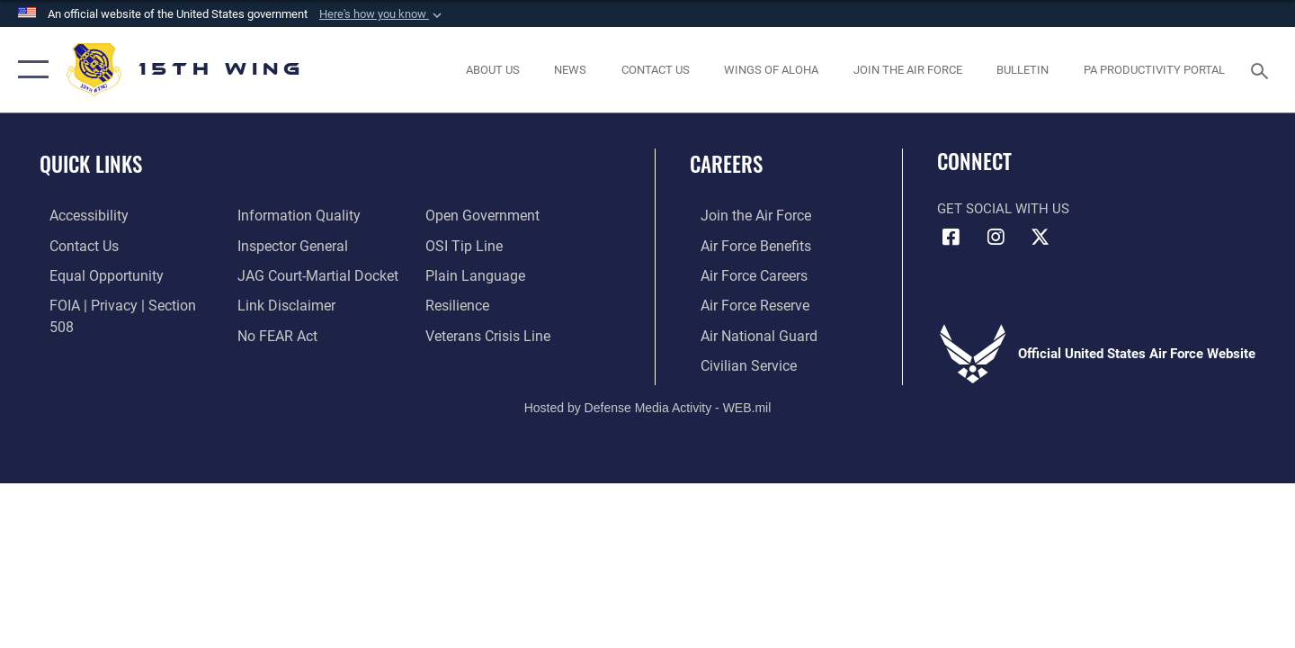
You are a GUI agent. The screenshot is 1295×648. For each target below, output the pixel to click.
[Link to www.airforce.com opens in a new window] (743, 215)
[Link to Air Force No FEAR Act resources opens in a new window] (274, 303)
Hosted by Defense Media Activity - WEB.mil (648, 405)
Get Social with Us (1003, 209)
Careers (726, 163)
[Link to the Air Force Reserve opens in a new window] (743, 303)
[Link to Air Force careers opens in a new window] (742, 274)
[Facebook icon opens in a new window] (950, 237)
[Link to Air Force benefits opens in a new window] (743, 245)
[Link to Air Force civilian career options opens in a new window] (735, 363)
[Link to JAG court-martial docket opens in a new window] (312, 245)
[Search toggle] (1262, 69)
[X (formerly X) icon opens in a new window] (1039, 237)
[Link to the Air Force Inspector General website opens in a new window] (288, 215)
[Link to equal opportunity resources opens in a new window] (93, 274)
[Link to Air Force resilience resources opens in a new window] (460, 274)
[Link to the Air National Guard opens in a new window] (745, 333)
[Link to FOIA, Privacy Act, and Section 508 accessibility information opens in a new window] (122, 303)
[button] (382, 14)
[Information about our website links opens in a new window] (281, 274)
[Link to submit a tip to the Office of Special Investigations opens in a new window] (465, 215)
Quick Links (91, 163)
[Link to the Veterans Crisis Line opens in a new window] (489, 303)
